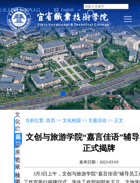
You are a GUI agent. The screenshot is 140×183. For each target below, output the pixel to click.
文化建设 (17, 125)
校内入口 (32, 10)
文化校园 (72, 120)
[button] (63, 93)
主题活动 (18, 140)
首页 (50, 120)
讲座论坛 (17, 156)
